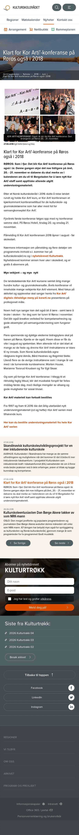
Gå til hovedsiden (11, 74)
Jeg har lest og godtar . (33, 599)
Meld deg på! (38, 607)
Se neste (60, 543)
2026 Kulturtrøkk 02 (21, 647)
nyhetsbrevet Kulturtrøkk (47, 256)
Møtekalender (31, 19)
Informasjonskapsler (28, 804)
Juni (44, 74)
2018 (36, 74)
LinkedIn (37, 697)
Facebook (37, 688)
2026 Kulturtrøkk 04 (21, 633)
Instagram (37, 707)
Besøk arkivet (18, 657)
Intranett (53, 804)
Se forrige (19, 543)
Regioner (13, 19)
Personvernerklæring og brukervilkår (39, 816)
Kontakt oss (64, 19)
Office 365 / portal (37, 810)
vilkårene (45, 599)
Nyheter (48, 19)
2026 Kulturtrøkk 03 (21, 640)
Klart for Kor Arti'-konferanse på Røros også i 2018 (26, 76)
